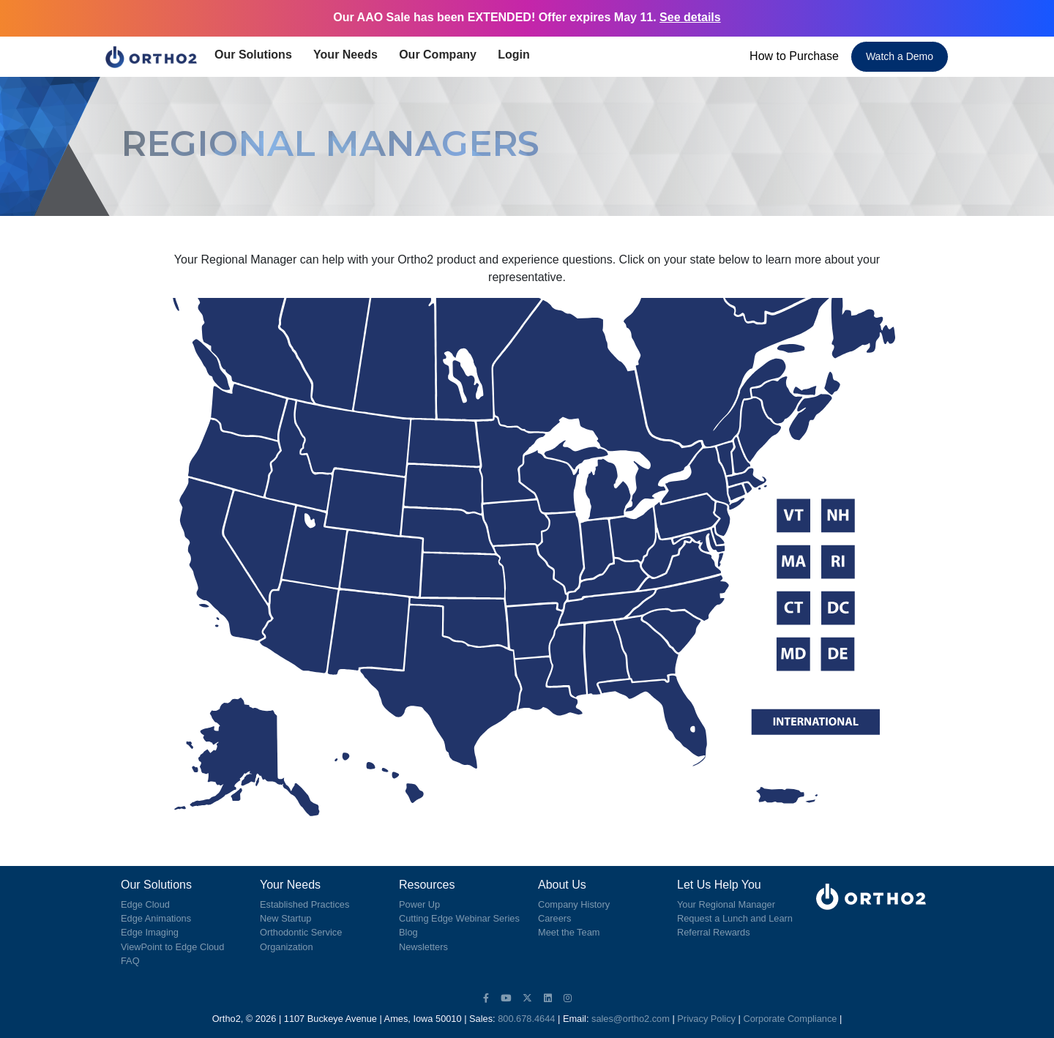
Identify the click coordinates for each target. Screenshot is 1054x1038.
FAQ (130, 960)
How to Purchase (794, 56)
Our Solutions (258, 54)
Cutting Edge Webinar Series (459, 918)
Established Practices (304, 904)
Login (517, 54)
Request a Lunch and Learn (735, 918)
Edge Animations (156, 918)
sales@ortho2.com (630, 1018)
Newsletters (423, 946)
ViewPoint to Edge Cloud (172, 946)
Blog (408, 932)
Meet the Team (568, 932)
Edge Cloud (145, 904)
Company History (574, 904)
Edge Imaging (150, 932)
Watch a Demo (899, 56)
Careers (555, 918)
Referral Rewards (713, 932)
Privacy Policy (706, 1018)
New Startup (285, 918)
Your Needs (350, 54)
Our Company (442, 54)
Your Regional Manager (726, 904)
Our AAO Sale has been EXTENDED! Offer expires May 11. (526, 17)
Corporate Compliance (790, 1018)
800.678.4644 (526, 1018)
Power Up (419, 904)
